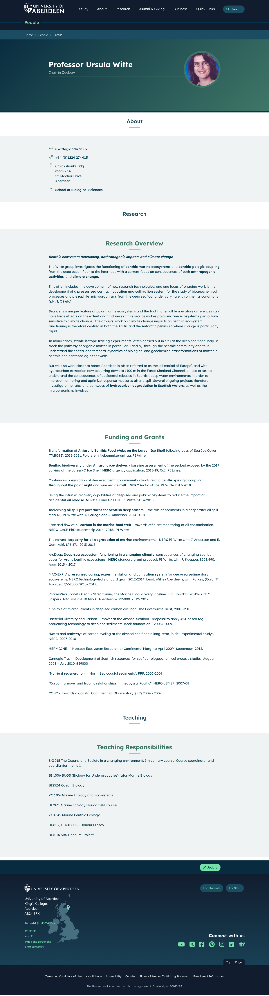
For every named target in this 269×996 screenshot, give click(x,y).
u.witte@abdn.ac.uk (71, 149)
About (104, 9)
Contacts (30, 932)
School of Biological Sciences (79, 190)
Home (28, 35)
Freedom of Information (208, 977)
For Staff (233, 890)
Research (124, 9)
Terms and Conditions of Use (63, 977)
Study (85, 9)
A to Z (29, 937)
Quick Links (207, 9)
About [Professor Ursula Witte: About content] (134, 121)
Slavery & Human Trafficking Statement (164, 977)
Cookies (130, 977)
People (32, 22)
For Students (206, 890)
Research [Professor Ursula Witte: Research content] (134, 214)
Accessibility (113, 977)
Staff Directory (34, 948)
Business (183, 9)
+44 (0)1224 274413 (71, 158)
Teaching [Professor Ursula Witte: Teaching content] (134, 717)
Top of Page (234, 963)
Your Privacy (94, 977)
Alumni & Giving (154, 9)
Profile (57, 35)
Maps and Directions (38, 942)
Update (209, 868)
